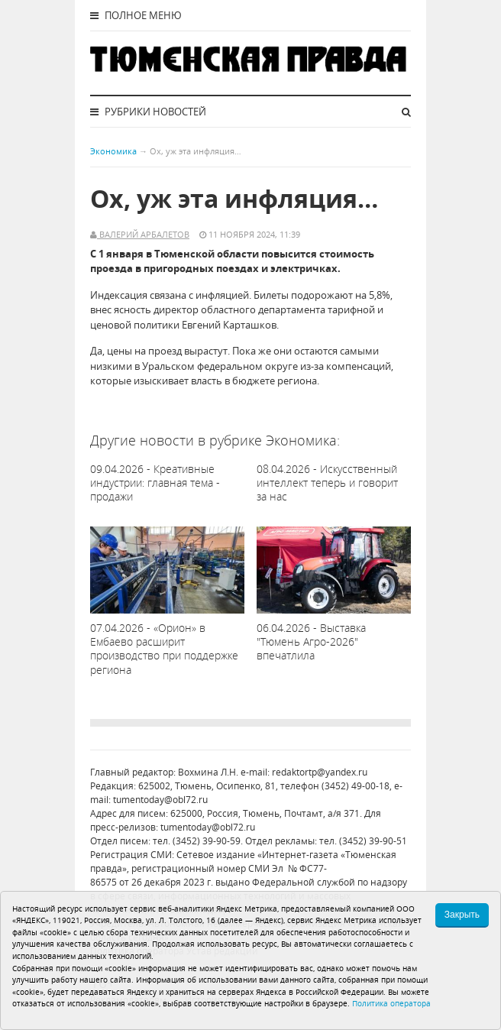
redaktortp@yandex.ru (319, 772)
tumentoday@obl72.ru (160, 799)
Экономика (113, 151)
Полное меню (136, 15)
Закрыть (462, 914)
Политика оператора (391, 1003)
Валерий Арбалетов (143, 234)
